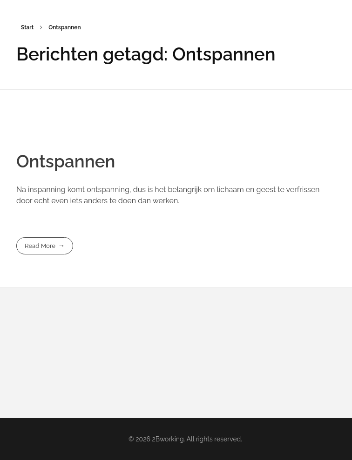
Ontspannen (65, 161)
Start (27, 27)
